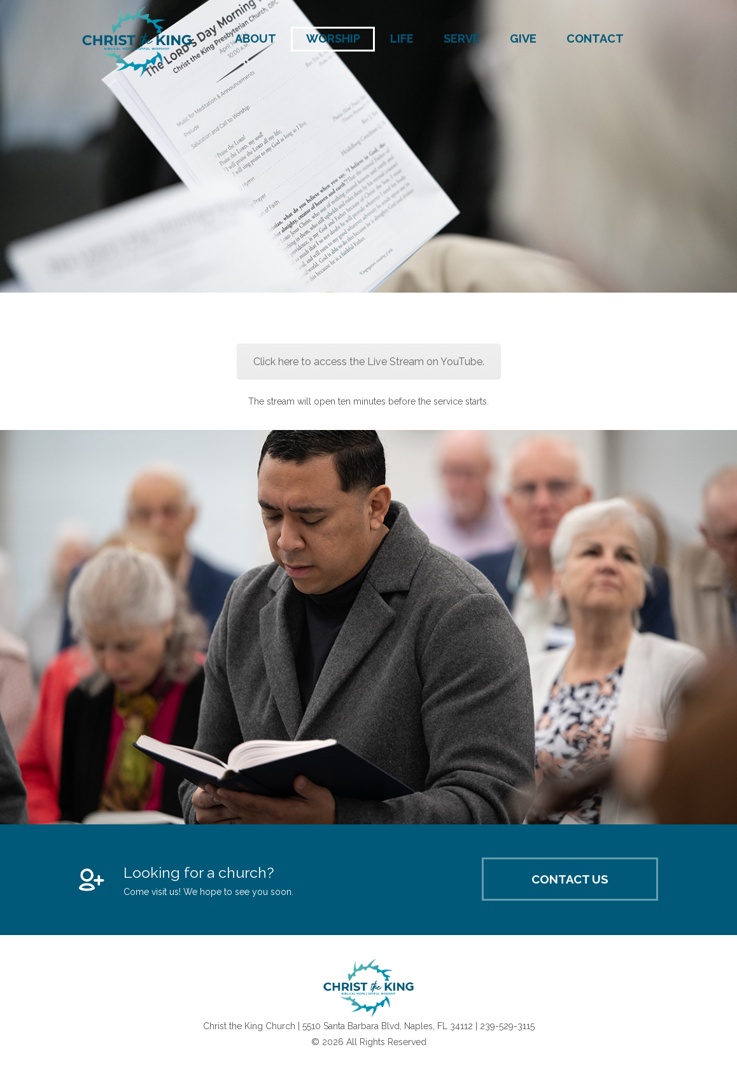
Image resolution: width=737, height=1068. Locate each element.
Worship (333, 38)
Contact (595, 38)
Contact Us (569, 879)
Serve (462, 38)
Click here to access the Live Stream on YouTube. (368, 362)
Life (402, 38)
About (255, 38)
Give (523, 38)
